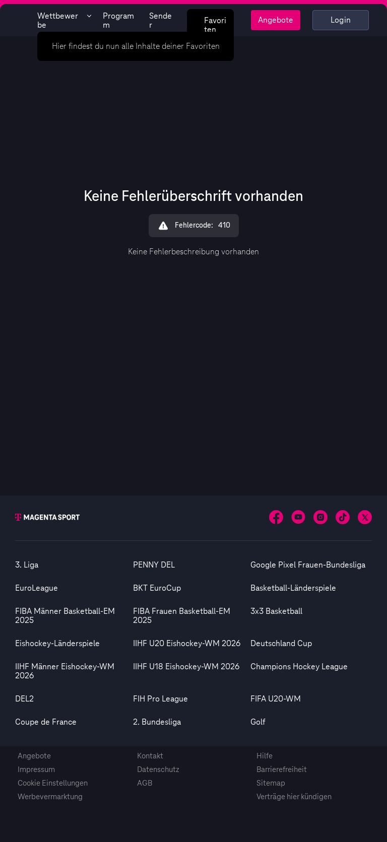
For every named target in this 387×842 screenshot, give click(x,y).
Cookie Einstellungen (53, 783)
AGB (144, 783)
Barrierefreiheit (281, 769)
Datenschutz (158, 769)
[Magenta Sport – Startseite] (21, 20)
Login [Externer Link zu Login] (341, 20)
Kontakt (150, 756)
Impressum (36, 769)
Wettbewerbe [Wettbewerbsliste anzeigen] (64, 21)
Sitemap (270, 783)
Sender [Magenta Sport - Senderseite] (160, 21)
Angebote (34, 756)
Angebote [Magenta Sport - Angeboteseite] (275, 20)
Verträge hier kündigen (294, 797)
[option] (74, 565)
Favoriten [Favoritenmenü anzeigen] (209, 24)
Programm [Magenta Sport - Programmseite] (118, 21)
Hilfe (264, 756)
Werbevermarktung (50, 797)
